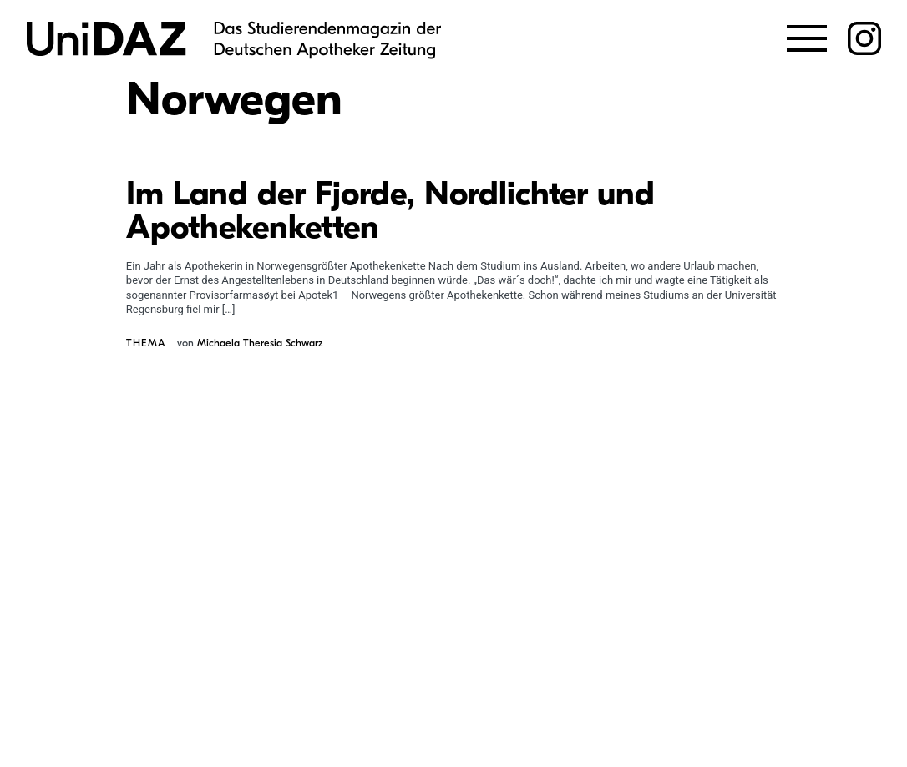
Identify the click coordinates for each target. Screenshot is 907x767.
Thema (146, 343)
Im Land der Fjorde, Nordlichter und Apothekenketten (390, 210)
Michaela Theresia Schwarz (259, 343)
